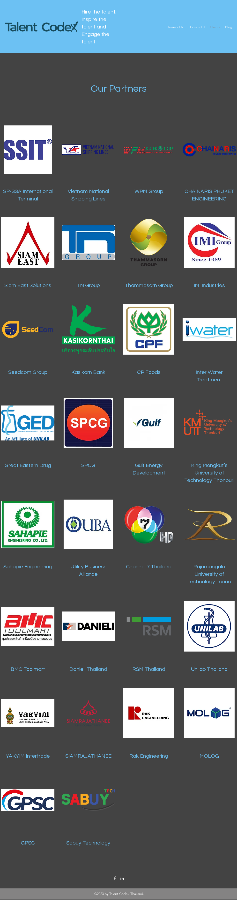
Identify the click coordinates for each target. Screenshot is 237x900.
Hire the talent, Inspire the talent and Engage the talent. (99, 27)
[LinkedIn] (122, 878)
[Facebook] (114, 878)
